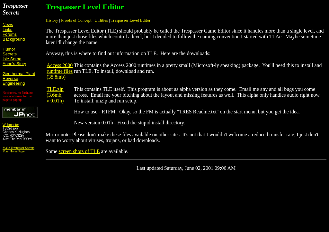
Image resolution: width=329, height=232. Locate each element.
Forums (10, 34)
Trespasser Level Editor (131, 20)
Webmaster (11, 125)
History (52, 20)
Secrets (10, 54)
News (8, 24)
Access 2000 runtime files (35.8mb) (60, 71)
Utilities (101, 20)
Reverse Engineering (14, 81)
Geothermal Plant (19, 73)
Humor (9, 49)
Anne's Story (14, 63)
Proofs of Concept (76, 20)
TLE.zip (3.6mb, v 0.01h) (56, 94)
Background (14, 39)
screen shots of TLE (79, 151)
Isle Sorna (12, 58)
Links (7, 29)
